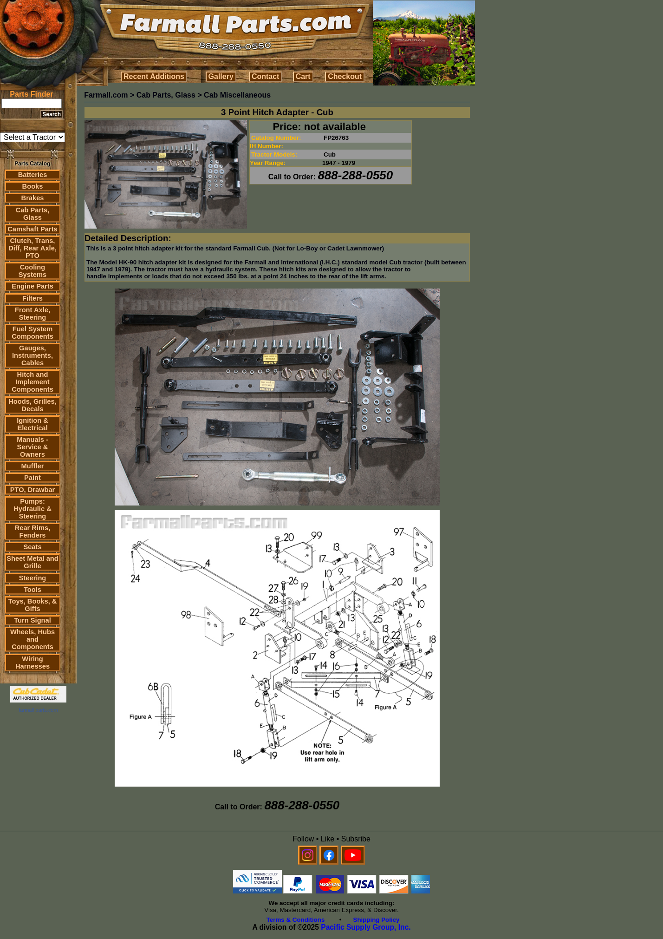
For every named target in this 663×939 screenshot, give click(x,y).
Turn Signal (32, 620)
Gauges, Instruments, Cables (32, 355)
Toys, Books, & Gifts (32, 605)
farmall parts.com (38, 710)
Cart (303, 76)
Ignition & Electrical (32, 424)
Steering (32, 578)
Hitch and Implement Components (32, 382)
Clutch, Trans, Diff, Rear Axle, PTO (32, 248)
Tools (32, 589)
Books (32, 186)
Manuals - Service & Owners (32, 447)
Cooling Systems (32, 270)
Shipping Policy (376, 919)
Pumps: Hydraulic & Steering (32, 509)
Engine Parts (32, 286)
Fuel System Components (32, 332)
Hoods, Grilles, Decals (32, 405)
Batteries (32, 174)
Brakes (32, 198)
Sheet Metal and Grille (32, 562)
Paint (32, 477)
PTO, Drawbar (32, 489)
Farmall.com (106, 95)
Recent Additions (154, 76)
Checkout (345, 76)
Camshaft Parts (32, 229)
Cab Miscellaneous (237, 95)
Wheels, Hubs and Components (32, 639)
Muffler (32, 466)
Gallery (221, 76)
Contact (266, 76)
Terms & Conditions (295, 919)
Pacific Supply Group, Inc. (365, 927)
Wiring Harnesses (32, 662)
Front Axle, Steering (32, 313)
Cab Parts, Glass (33, 213)
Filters (32, 298)
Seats (32, 547)
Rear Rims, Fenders (33, 531)
